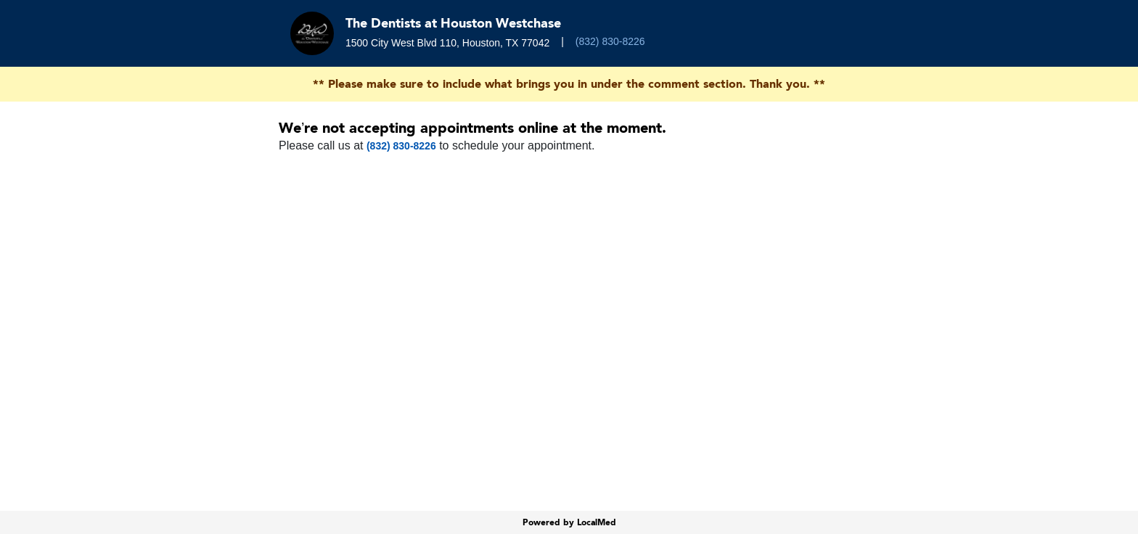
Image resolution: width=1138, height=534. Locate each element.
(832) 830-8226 (610, 41)
